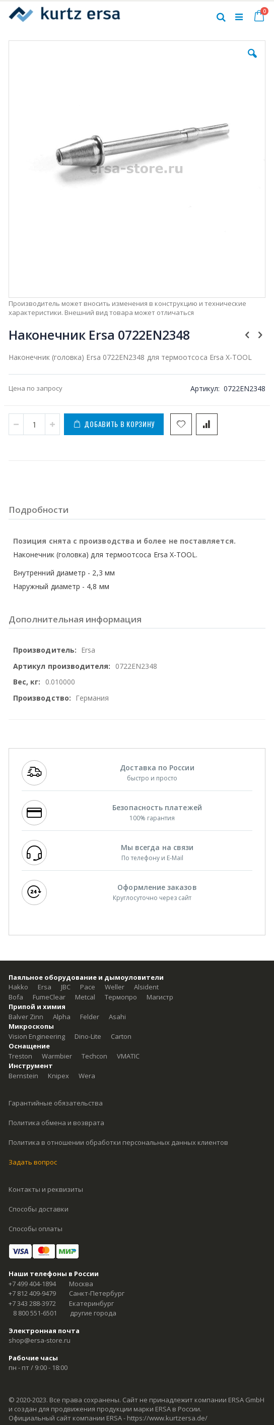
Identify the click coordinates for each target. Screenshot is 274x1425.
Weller (114, 986)
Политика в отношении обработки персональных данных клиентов (118, 1142)
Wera (87, 1075)
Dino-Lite (88, 1036)
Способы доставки (38, 1208)
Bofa (16, 996)
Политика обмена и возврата (56, 1122)
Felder (89, 1016)
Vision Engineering (37, 1036)
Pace (87, 986)
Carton (121, 1036)
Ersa (44, 986)
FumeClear (49, 996)
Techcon (94, 1056)
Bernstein (23, 1075)
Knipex (58, 1075)
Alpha (62, 1016)
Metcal (85, 996)
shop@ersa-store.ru (40, 1340)
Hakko (18, 986)
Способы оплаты (35, 1228)
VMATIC (128, 1056)
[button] (252, 61)
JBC (66, 986)
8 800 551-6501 (35, 1312)
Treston (20, 1056)
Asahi (117, 1016)
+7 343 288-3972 (32, 1303)
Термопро (121, 996)
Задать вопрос (33, 1162)
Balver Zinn (26, 1016)
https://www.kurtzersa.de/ (167, 1417)
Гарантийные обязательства (56, 1102)
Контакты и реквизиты (46, 1189)
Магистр (160, 996)
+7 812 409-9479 (32, 1293)
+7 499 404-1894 (32, 1283)
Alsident (146, 986)
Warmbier (57, 1056)
